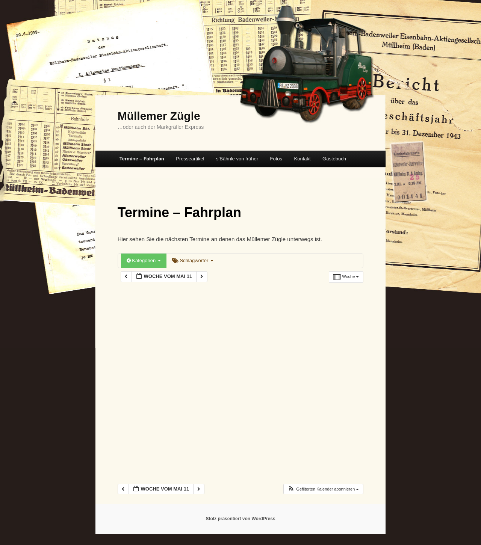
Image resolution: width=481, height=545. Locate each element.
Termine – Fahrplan (141, 159)
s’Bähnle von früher (237, 159)
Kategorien (144, 260)
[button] (323, 489)
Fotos (276, 159)
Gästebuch (334, 159)
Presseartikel (190, 159)
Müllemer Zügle (159, 116)
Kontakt (302, 159)
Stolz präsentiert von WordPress (240, 518)
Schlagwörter (192, 260)
